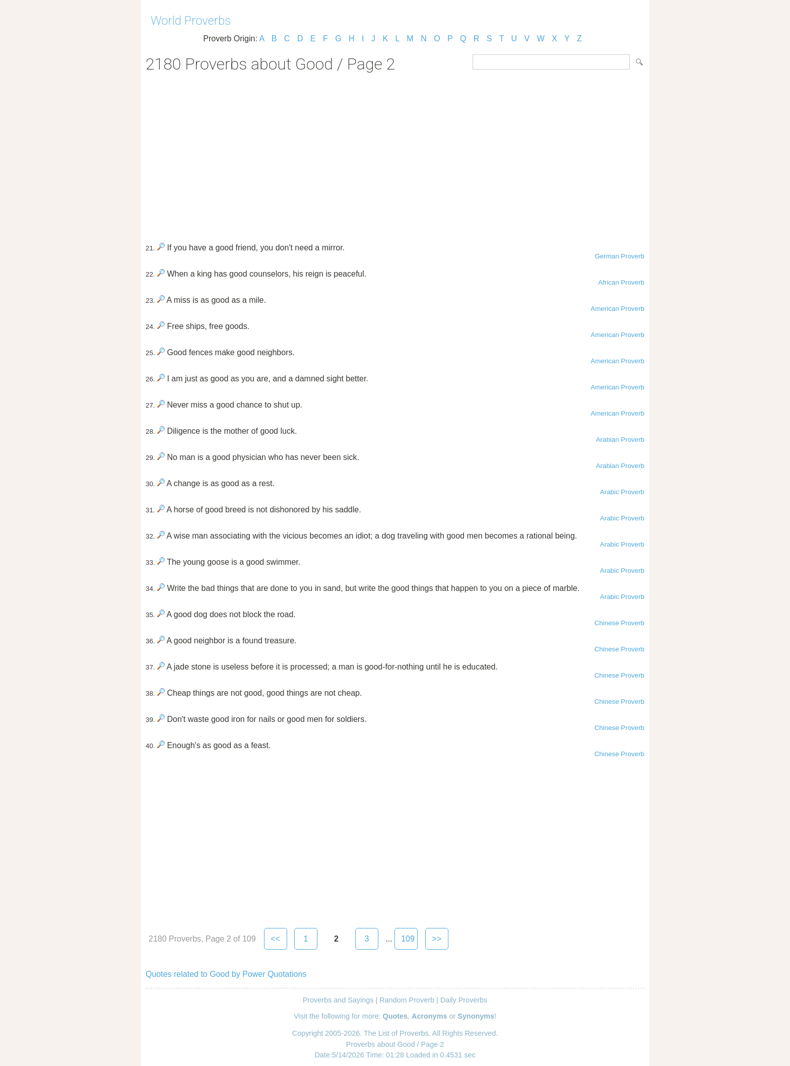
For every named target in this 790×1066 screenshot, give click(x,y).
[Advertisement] (395, 154)
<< (275, 939)
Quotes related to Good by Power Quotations (226, 974)
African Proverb (621, 282)
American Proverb (617, 308)
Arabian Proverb (620, 439)
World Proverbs (191, 21)
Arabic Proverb (622, 492)
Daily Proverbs (464, 1000)
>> (436, 939)
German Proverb (619, 256)
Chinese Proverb (619, 623)
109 (408, 939)
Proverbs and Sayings (338, 1000)
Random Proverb (406, 1000)
